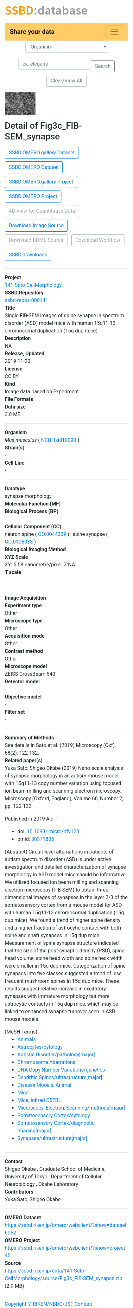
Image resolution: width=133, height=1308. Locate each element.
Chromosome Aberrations (46, 1062)
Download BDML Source (36, 240)
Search (103, 66)
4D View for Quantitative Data (42, 211)
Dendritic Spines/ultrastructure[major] (59, 1077)
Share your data (32, 31)
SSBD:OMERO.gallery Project (41, 182)
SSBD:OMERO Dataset (34, 167)
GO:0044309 (52, 534)
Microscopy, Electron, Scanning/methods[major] (71, 1108)
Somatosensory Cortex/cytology (53, 1115)
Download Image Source (36, 225)
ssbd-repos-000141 (26, 300)
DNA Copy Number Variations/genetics (61, 1070)
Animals (26, 1039)
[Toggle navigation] (114, 31)
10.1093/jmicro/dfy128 (53, 831)
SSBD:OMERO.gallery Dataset (42, 153)
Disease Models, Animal (44, 1085)
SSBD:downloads (28, 255)
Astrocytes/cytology (40, 1047)
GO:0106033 (19, 542)
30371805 (42, 839)
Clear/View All (66, 81)
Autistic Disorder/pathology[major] (56, 1055)
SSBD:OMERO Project (33, 196)
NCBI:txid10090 (59, 440)
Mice (22, 1093)
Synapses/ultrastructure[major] (52, 1138)
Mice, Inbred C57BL (39, 1100)
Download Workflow (97, 240)
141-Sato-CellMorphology (33, 285)
